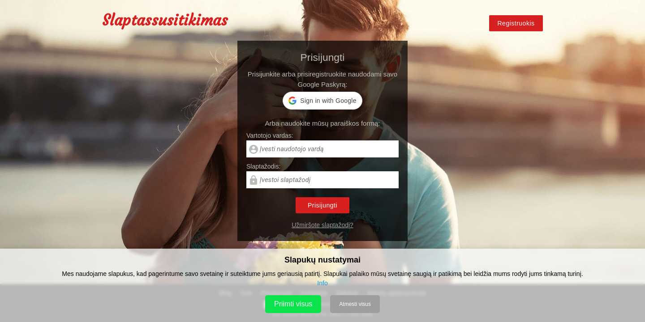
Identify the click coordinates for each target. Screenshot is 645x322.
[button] (322, 101)
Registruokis (515, 23)
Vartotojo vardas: (269, 135)
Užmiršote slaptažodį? (322, 225)
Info (322, 283)
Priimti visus (293, 304)
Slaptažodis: (263, 166)
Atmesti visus (355, 304)
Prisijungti (322, 205)
